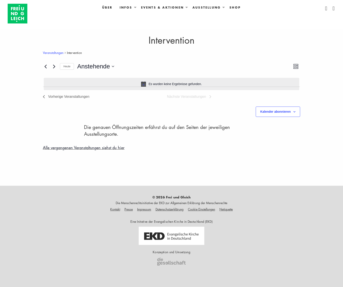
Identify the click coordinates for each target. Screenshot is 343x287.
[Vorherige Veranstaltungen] (45, 66)
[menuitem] (107, 7)
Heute (66, 66)
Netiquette (226, 209)
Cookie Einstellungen (201, 209)
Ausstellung (206, 7)
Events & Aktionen (162, 7)
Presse (128, 209)
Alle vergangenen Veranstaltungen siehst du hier (83, 147)
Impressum (144, 209)
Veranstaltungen (53, 53)
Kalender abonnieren (275, 111)
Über (107, 7)
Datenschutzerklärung (170, 209)
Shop (235, 7)
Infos (126, 7)
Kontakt (115, 209)
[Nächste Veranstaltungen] (54, 66)
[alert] (171, 84)
